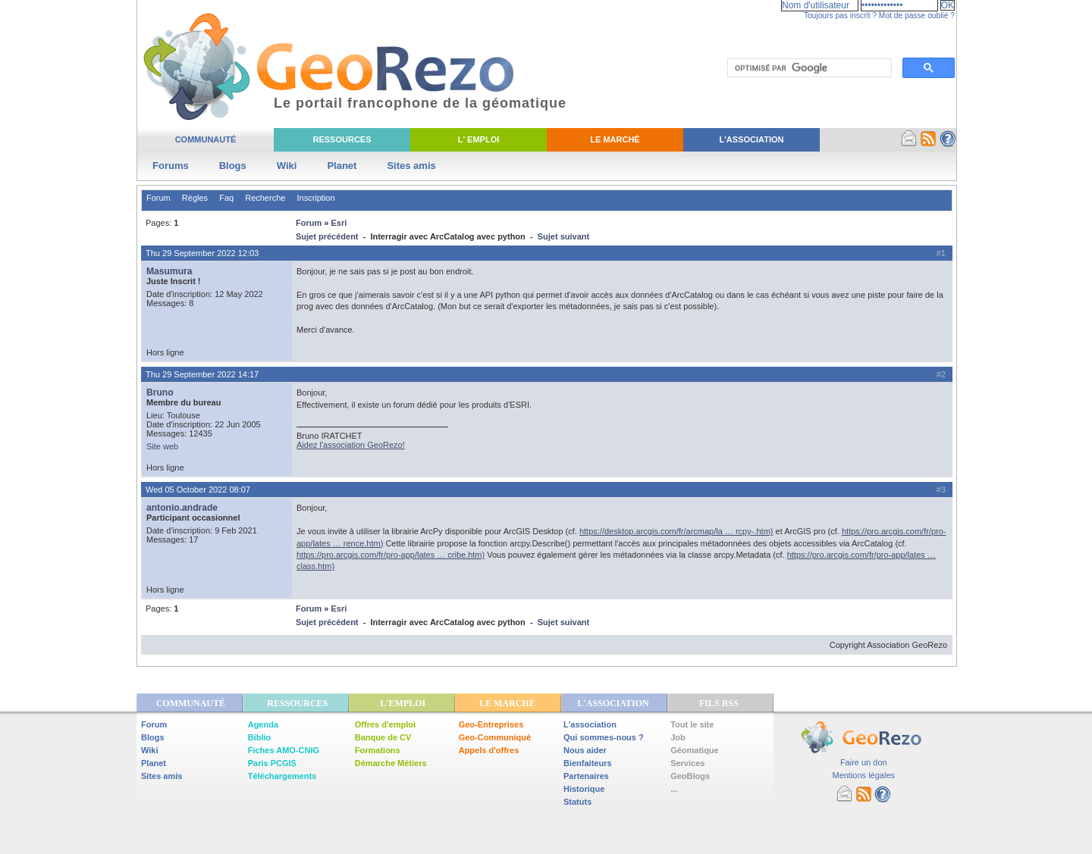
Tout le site (692, 724)
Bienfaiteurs (587, 763)
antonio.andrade (182, 507)
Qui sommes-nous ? (603, 737)
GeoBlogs (690, 775)
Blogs (232, 165)
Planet (341, 165)
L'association (590, 724)
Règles (195, 197)
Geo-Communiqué (495, 737)
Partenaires (586, 775)
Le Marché (614, 139)
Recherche (265, 197)
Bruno (160, 392)
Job (678, 737)
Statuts (577, 801)
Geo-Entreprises (491, 724)
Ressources (341, 139)
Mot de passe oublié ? (917, 15)
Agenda (263, 724)
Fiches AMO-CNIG (283, 750)
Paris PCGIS (272, 763)
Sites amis (411, 165)
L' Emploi (479, 139)
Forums (170, 165)
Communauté (206, 139)
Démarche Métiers (391, 763)
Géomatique (694, 750)
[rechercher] (808, 68)
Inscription (315, 197)
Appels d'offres (489, 750)
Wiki (287, 165)
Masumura (169, 271)
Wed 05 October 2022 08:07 (198, 489)
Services (687, 763)
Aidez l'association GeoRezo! (351, 444)
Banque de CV (383, 737)
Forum (158, 197)
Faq (226, 197)
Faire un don (863, 762)
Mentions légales (863, 775)
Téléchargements (282, 775)
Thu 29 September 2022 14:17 (202, 374)
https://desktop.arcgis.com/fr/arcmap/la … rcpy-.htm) (676, 531)
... (673, 788)
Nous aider (585, 750)
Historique (583, 788)
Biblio (259, 737)
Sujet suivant (563, 236)
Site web (162, 446)
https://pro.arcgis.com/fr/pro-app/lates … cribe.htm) (391, 554)
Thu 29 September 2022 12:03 (202, 253)
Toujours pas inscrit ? (840, 15)
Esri (339, 222)
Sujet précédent (327, 236)
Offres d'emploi (385, 724)
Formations (377, 750)
